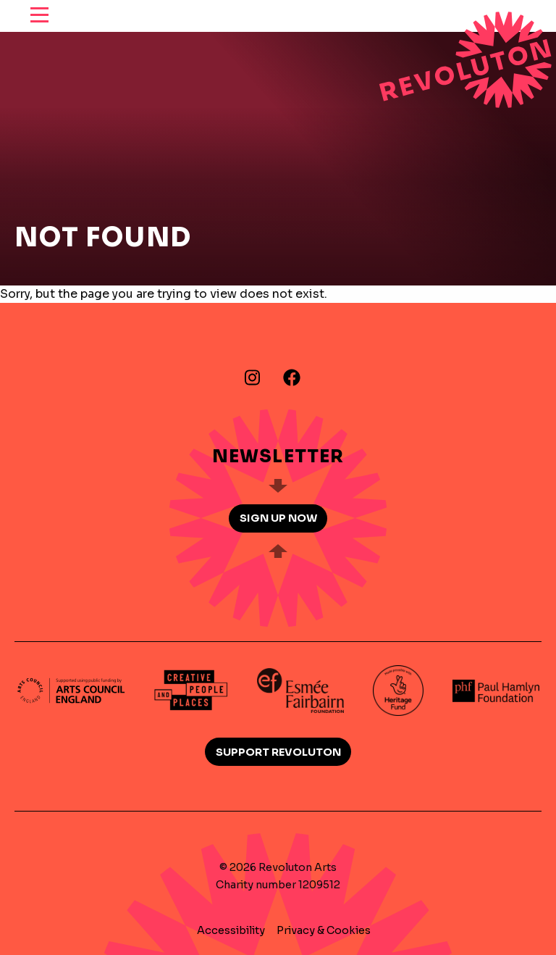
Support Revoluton (278, 752)
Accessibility (231, 930)
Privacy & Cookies (324, 930)
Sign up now (278, 518)
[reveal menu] (39, 16)
